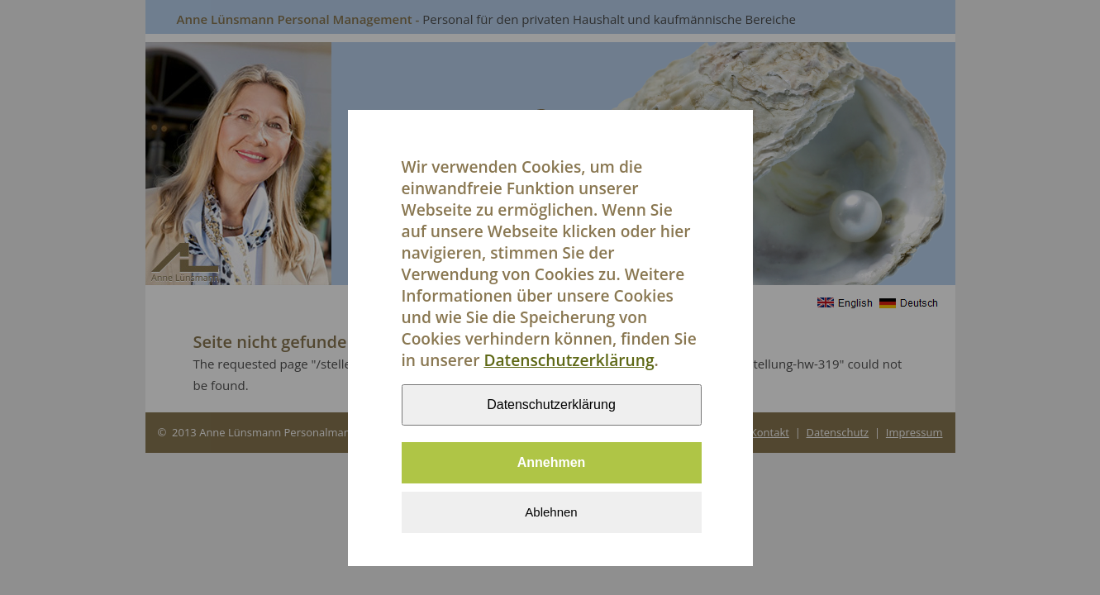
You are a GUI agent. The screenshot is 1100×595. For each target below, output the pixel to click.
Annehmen (551, 469)
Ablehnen (551, 519)
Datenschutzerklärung (568, 366)
